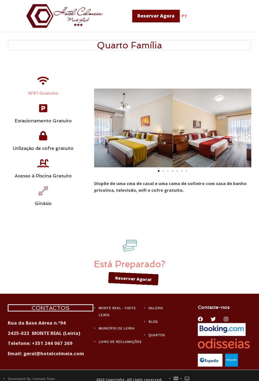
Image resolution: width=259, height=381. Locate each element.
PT (184, 16)
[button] (156, 16)
